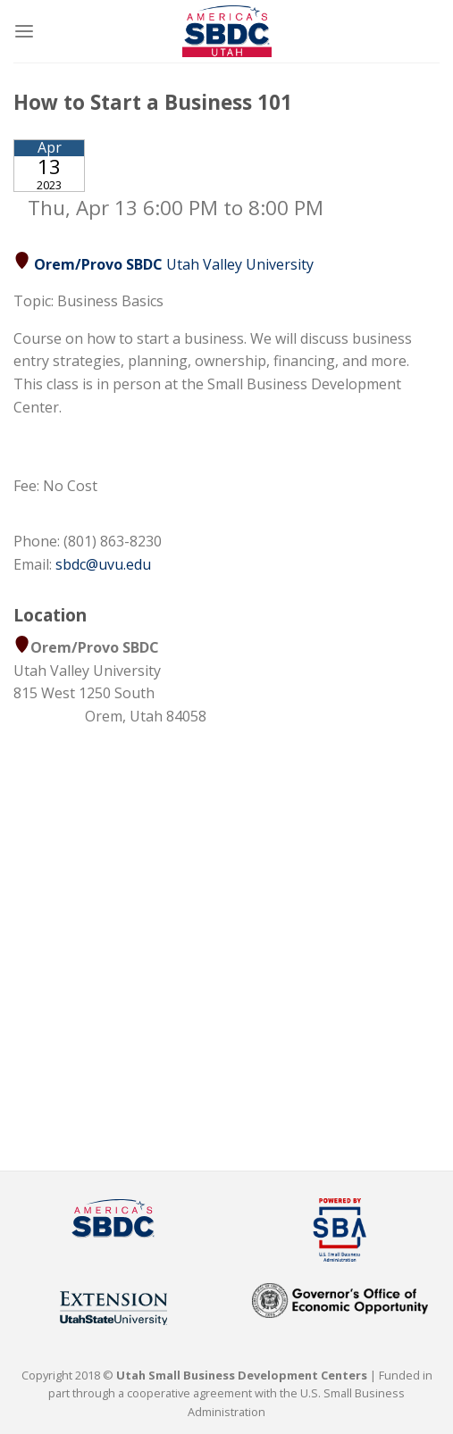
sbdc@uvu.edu (103, 564)
